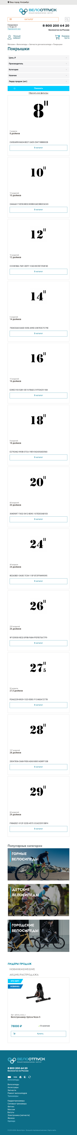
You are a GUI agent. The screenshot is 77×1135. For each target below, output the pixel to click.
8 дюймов (15, 133)
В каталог (38, 148)
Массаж (11, 1109)
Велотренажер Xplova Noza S (25, 1017)
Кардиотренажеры (16, 1101)
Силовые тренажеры (17, 1104)
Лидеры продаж (19, 964)
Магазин (11, 44)
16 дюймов (15, 381)
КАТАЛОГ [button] (21, 19)
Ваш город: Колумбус (19, 2)
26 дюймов (15, 628)
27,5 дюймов (16, 690)
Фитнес (11, 1106)
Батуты (11, 1112)
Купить (40, 1034)
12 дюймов (15, 257)
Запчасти (12, 1090)
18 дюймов (15, 443)
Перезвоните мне (14, 29)
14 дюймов (15, 319)
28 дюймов (15, 752)
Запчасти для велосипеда (40, 44)
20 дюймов (15, 505)
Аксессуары (13, 1087)
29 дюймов (15, 814)
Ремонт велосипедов (17, 1093)
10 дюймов (15, 195)
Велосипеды (22, 44)
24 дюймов (15, 567)
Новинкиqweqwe (22, 969)
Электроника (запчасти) (19, 1115)
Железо (11, 1118)
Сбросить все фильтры (38, 93)
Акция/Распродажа (24, 975)
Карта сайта (52, 1130)
